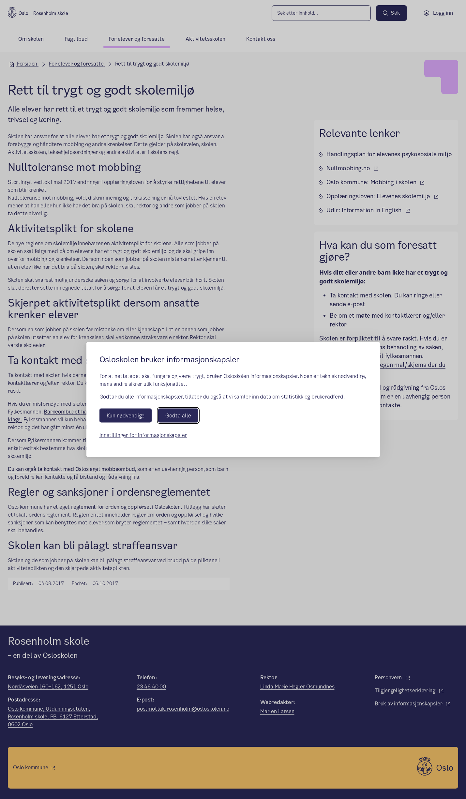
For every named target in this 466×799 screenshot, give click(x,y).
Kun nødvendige (125, 415)
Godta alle (178, 415)
